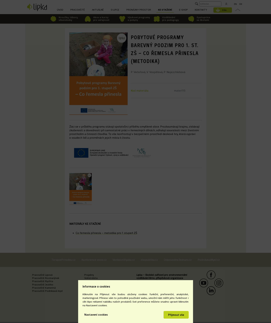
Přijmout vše (176, 314)
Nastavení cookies (96, 314)
